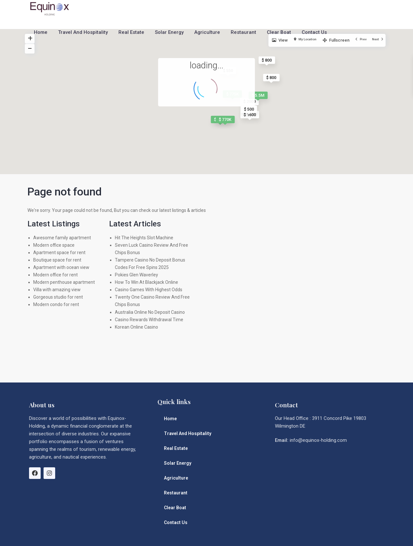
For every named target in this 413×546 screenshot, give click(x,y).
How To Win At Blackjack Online (146, 282)
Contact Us (314, 32)
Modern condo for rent (56, 304)
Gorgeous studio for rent (58, 297)
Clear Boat (279, 32)
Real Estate (131, 32)
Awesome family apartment (62, 237)
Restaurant (243, 32)
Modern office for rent (55, 274)
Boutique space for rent (57, 260)
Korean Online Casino (136, 327)
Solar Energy (169, 32)
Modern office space (54, 245)
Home (40, 32)
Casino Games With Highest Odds (148, 289)
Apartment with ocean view (61, 267)
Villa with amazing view (57, 289)
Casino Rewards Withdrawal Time (149, 319)
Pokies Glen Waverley (136, 274)
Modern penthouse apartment (64, 282)
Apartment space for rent (59, 252)
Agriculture (207, 32)
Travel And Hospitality (83, 32)
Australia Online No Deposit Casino (150, 312)
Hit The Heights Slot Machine (144, 237)
